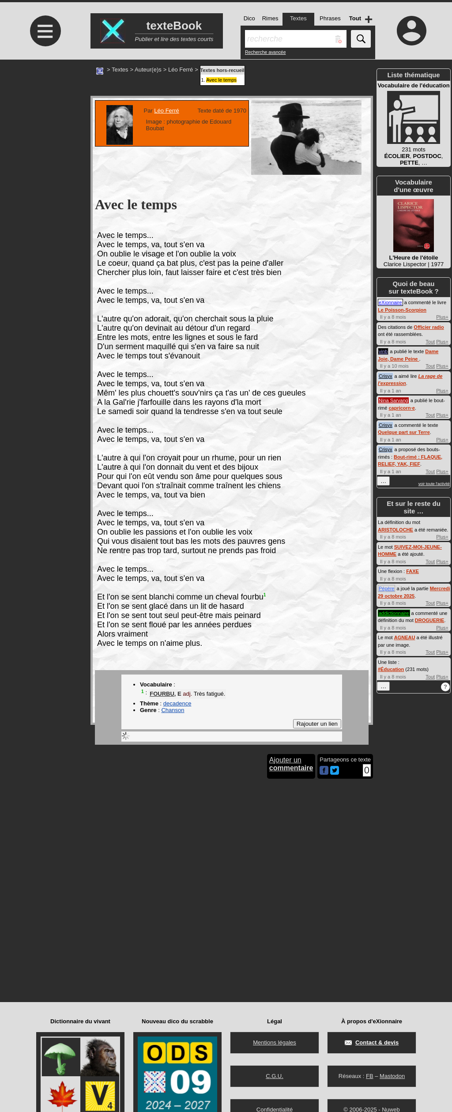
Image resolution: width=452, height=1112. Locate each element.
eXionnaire (390, 302)
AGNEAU (404, 637)
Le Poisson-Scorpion (402, 310)
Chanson (172, 710)
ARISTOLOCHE (395, 529)
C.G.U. (274, 1076)
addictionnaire (394, 613)
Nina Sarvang (393, 400)
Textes (120, 69)
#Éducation (391, 669)
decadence (177, 703)
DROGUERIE (429, 620)
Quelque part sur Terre (404, 432)
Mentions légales (274, 1042)
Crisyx (385, 376)
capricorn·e (401, 408)
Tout (430, 341)
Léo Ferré (180, 69)
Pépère (386, 588)
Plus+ (442, 317)
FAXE (412, 571)
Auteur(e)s (148, 69)
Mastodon (392, 1076)
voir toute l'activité (434, 484)
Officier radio (429, 327)
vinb (383, 351)
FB (369, 1076)
